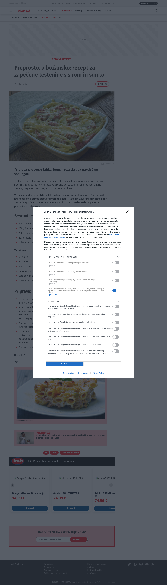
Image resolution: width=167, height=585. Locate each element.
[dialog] (83, 292)
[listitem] (83, 256)
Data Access (83, 373)
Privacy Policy (98, 373)
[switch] (115, 262)
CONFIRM (65, 364)
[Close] (128, 212)
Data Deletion (68, 373)
